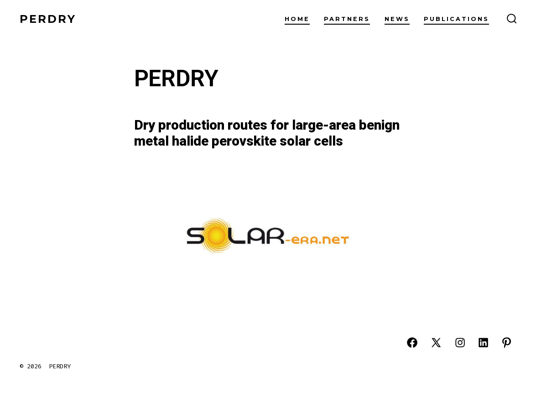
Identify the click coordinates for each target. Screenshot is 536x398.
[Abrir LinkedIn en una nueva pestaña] (483, 342)
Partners (347, 19)
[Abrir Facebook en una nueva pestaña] (412, 342)
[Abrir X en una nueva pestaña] (436, 342)
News (397, 19)
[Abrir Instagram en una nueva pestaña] (460, 342)
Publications (456, 19)
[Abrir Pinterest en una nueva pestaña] (506, 342)
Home (297, 19)
